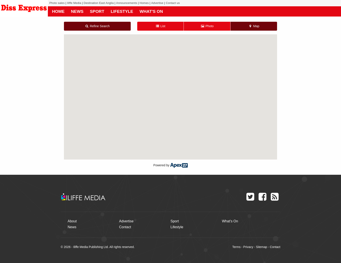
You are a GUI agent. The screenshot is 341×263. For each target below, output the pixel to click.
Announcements (126, 3)
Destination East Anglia (99, 3)
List (160, 26)
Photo (207, 26)
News (77, 11)
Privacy (248, 247)
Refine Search (97, 26)
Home (58, 11)
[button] (170, 93)
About (72, 221)
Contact (125, 227)
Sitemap (261, 247)
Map (253, 26)
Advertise (157, 3)
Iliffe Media (74, 3)
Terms (236, 247)
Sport (97, 11)
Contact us (173, 3)
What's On (151, 11)
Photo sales (57, 3)
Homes (144, 3)
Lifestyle (122, 11)
